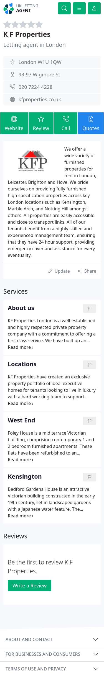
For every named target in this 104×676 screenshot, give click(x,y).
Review (41, 123)
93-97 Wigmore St (39, 74)
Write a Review (29, 585)
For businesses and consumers (43, 654)
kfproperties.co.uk (40, 99)
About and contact (29, 639)
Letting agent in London (34, 44)
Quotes (90, 123)
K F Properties (26, 34)
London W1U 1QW (40, 62)
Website (14, 123)
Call (66, 123)
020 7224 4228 (36, 87)
